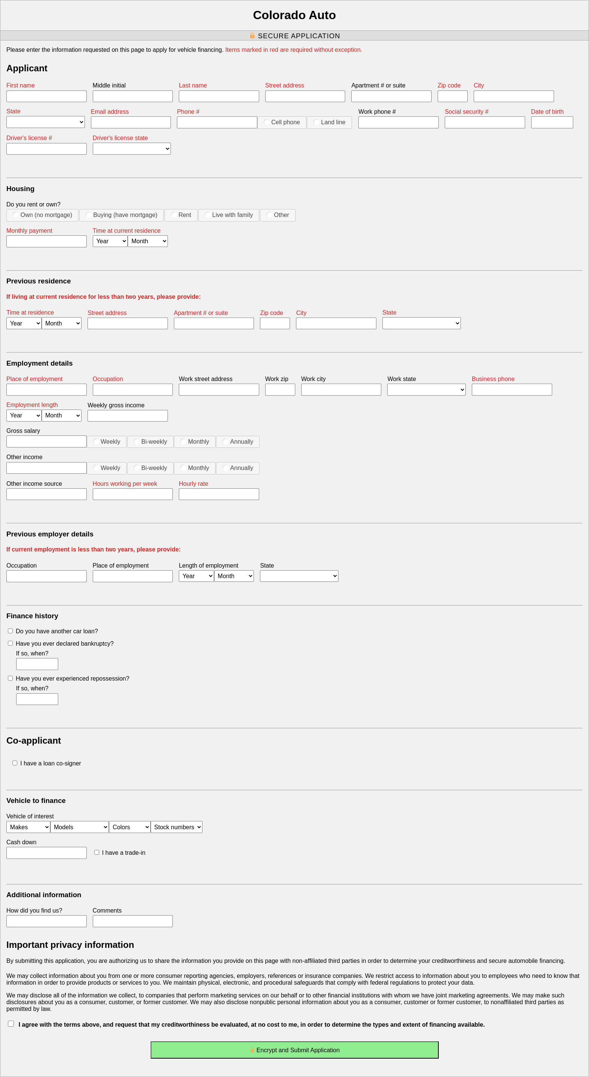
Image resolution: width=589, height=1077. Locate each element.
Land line (329, 122)
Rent (181, 214)
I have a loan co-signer (46, 763)
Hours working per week (125, 484)
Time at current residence (127, 230)
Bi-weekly (150, 441)
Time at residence (30, 312)
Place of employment (34, 379)
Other (277, 214)
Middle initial (109, 85)
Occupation (108, 379)
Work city (313, 379)
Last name (193, 85)
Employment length (32, 405)
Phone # (188, 111)
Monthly (194, 441)
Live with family (229, 214)
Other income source (34, 484)
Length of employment (208, 565)
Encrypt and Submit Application (294, 1051)
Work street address (206, 379)
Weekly (107, 441)
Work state (401, 379)
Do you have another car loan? (53, 631)
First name (20, 85)
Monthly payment (29, 230)
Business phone (493, 379)
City (479, 85)
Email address (110, 111)
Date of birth (547, 111)
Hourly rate (193, 484)
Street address (284, 85)
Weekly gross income (116, 405)
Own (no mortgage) (42, 214)
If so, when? (32, 653)
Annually (237, 441)
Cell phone (282, 122)
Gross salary (23, 431)
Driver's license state (120, 138)
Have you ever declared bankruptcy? (61, 643)
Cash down (21, 842)
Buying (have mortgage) (121, 214)
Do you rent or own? (33, 204)
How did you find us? (34, 910)
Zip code (449, 85)
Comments (107, 910)
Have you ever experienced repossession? (68, 678)
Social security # (467, 111)
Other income (24, 457)
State (13, 111)
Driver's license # (29, 138)
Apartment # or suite (378, 85)
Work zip (276, 379)
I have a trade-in (120, 853)
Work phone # (377, 111)
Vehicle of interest (30, 816)
